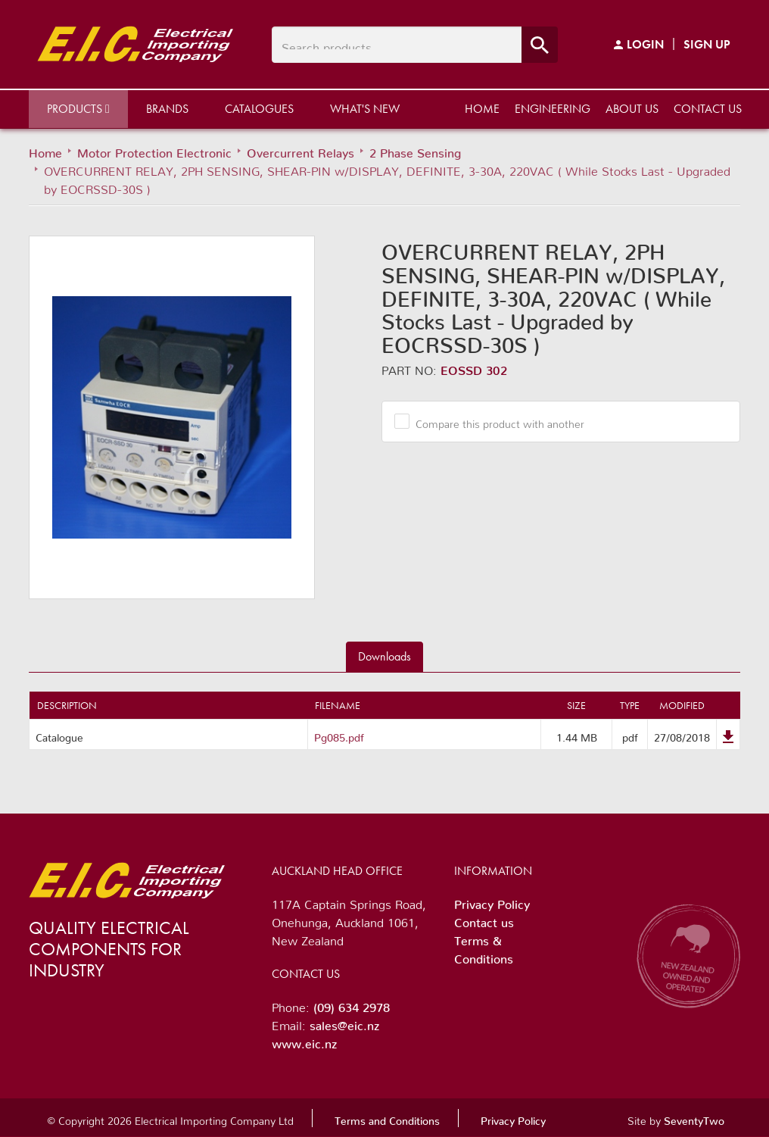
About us (632, 109)
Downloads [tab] (384, 656)
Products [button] (78, 109)
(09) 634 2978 (351, 1004)
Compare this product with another (494, 421)
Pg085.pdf (339, 735)
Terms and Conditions (387, 1118)
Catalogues (259, 109)
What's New (365, 109)
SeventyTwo (694, 1118)
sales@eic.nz (344, 1022)
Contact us (708, 109)
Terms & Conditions (483, 947)
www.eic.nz (304, 1040)
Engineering (552, 109)
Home (482, 109)
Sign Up (706, 44)
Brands (167, 109)
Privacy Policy (492, 901)
